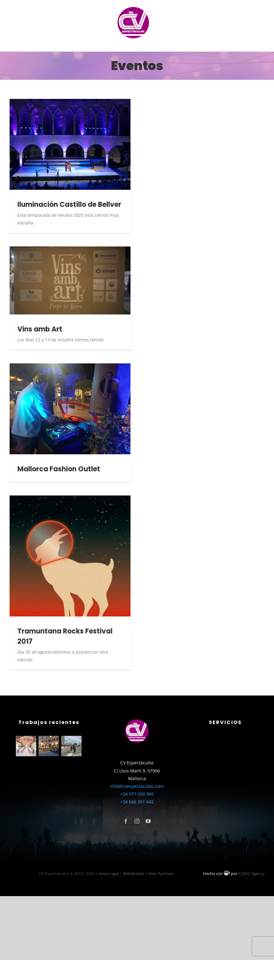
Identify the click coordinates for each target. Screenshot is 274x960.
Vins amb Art (39, 329)
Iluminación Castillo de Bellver (69, 204)
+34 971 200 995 (137, 794)
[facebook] (125, 821)
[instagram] (137, 821)
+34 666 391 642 (137, 802)
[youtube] (148, 821)
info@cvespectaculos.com (137, 786)
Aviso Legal (109, 873)
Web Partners (161, 873)
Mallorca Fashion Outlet (58, 469)
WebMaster (133, 873)
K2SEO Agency (251, 873)
